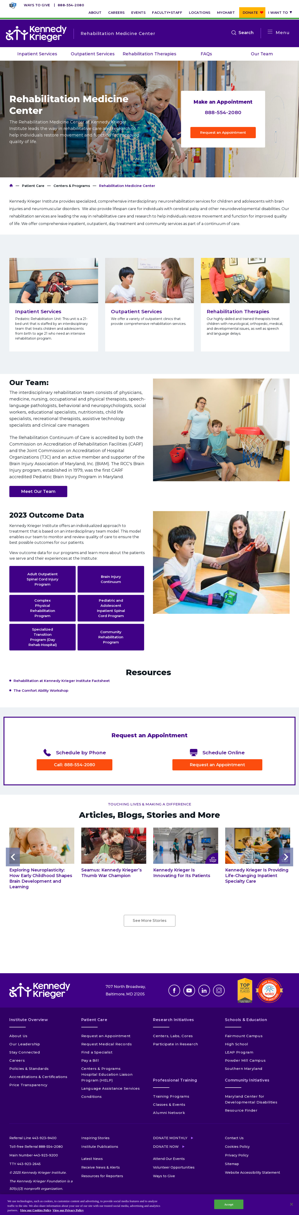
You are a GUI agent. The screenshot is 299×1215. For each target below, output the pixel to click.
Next (286, 857)
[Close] (291, 1204)
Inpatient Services (37, 53)
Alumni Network (169, 1112)
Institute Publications (99, 1147)
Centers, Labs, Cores (173, 1036)
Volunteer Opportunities (174, 1167)
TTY (25, 1164)
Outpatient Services (92, 53)
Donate (250, 13)
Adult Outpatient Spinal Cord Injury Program (42, 579)
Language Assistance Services (110, 1088)
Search (246, 32)
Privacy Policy (237, 1155)
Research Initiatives (173, 1020)
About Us (18, 1036)
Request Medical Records (106, 1044)
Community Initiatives (247, 1080)
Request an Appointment (223, 132)
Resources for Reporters (102, 1176)
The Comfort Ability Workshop (41, 690)
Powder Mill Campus (245, 1060)
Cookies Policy (237, 1147)
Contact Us (234, 1138)
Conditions (91, 1096)
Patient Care (33, 185)
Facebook (174, 990)
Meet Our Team (38, 491)
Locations (199, 13)
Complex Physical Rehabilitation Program (42, 608)
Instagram (219, 990)
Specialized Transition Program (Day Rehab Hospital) (42, 637)
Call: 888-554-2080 (74, 764)
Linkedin (204, 990)
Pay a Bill (90, 1060)
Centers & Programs (71, 185)
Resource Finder (241, 1110)
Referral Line (33, 1138)
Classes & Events (169, 1104)
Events (138, 13)
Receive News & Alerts (100, 1167)
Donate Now (166, 1147)
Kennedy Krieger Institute (11, 185)
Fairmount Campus (244, 1036)
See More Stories (150, 920)
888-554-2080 (71, 5)
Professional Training (175, 1080)
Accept (228, 1204)
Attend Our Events (169, 1159)
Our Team (262, 53)
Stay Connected (24, 1052)
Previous (13, 857)
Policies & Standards (29, 1068)
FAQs (206, 53)
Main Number (33, 1155)
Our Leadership (24, 1044)
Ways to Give (37, 5)
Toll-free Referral (36, 1146)
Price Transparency (28, 1085)
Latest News (92, 1159)
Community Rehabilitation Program (110, 637)
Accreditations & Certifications (38, 1077)
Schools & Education (246, 1020)
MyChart (226, 13)
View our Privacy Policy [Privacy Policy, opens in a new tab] (68, 1210)
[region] (149, 1204)
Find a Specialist (97, 1052)
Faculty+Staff (167, 13)
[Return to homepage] (36, 33)
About (95, 13)
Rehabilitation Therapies (149, 53)
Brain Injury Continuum (111, 579)
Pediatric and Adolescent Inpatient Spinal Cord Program (111, 608)
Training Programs (171, 1096)
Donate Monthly (170, 1138)
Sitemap (232, 1164)
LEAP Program (239, 1052)
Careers (116, 13)
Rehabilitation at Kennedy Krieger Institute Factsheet (62, 680)
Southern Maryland (244, 1068)
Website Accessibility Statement (252, 1172)
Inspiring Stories (95, 1138)
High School (237, 1044)
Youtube (189, 990)
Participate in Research (175, 1044)
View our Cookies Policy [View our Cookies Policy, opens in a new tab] (35, 1210)
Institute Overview (28, 1020)
